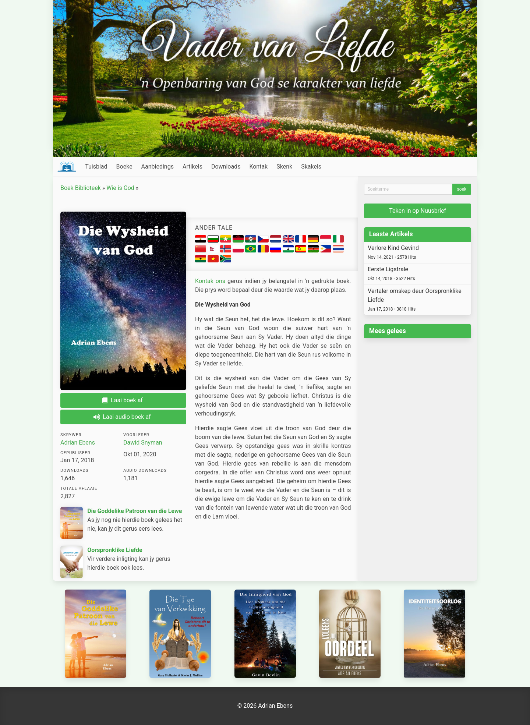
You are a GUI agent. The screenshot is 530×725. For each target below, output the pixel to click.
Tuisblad (96, 166)
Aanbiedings (157, 166)
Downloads (225, 166)
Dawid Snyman (142, 442)
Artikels (192, 166)
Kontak (258, 166)
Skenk (284, 166)
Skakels (311, 166)
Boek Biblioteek (80, 187)
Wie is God (120, 187)
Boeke (124, 166)
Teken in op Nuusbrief (417, 210)
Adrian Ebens (77, 442)
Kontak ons (210, 280)
